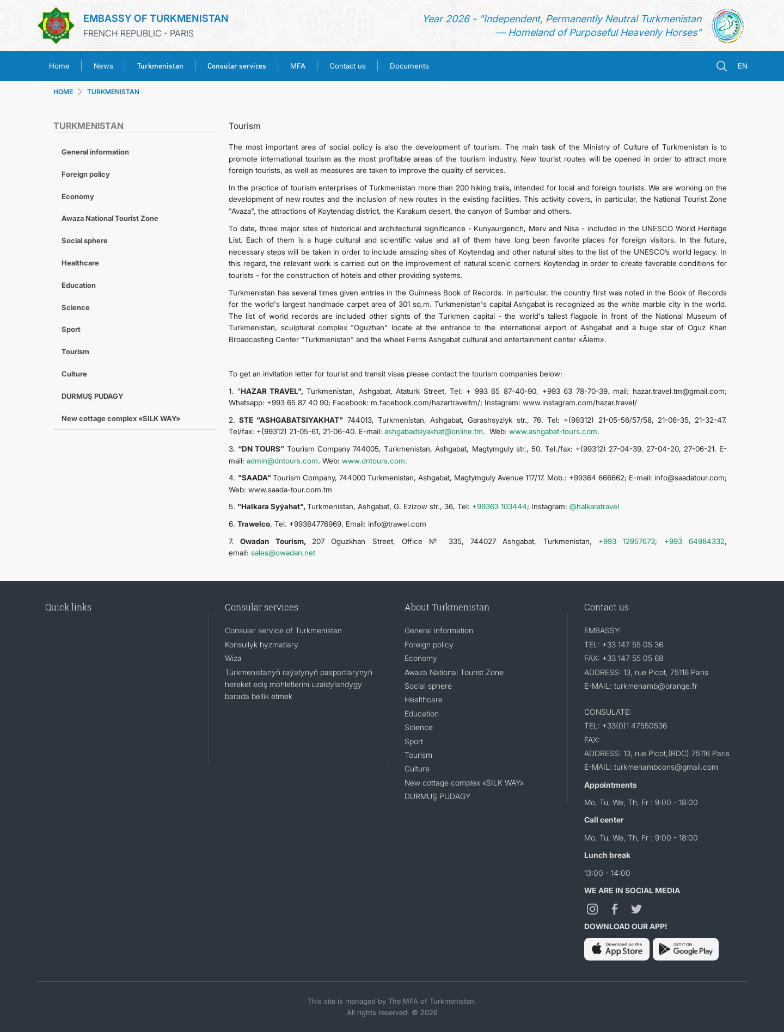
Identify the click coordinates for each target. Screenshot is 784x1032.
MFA (297, 65)
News (103, 65)
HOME (63, 92)
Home (59, 65)
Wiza (233, 658)
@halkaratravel (594, 506)
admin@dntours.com (282, 460)
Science (76, 307)
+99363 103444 (499, 506)
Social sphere (85, 240)
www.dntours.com (373, 460)
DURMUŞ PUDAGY (92, 396)
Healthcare (80, 262)
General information (95, 151)
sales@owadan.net (283, 552)
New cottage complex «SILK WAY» (121, 418)
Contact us (347, 65)
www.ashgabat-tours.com (553, 431)
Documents (409, 65)
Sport (71, 329)
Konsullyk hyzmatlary (261, 644)
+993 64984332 (694, 541)
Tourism (75, 351)
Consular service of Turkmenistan (283, 630)
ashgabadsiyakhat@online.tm (433, 431)
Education (79, 285)
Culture (74, 373)
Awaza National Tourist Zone (110, 218)
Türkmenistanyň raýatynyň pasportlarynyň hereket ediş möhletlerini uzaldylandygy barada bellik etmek (298, 684)
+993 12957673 (626, 541)
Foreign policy (86, 174)
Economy (78, 196)
